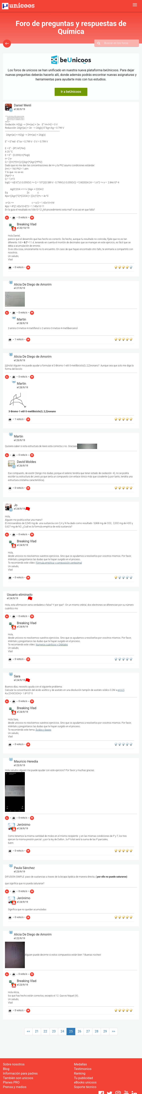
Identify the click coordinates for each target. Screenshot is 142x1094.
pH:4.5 (121, 690)
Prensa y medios (14, 1087)
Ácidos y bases (43, 729)
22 (45, 1031)
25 (71, 1031)
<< (28, 1031)
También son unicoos (18, 1078)
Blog (6, 1069)
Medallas (80, 1064)
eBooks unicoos (85, 1082)
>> (113, 1031)
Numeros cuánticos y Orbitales (52, 644)
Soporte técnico (85, 1087)
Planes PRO (11, 1082)
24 (62, 1031)
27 (88, 1031)
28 (96, 1031)
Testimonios (83, 1069)
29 (105, 1031)
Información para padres (20, 1073)
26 (79, 1031)
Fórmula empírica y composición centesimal (59, 562)
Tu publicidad (83, 1078)
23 (54, 1031)
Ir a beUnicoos (71, 92)
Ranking (79, 1073)
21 (37, 1031)
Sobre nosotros (14, 1064)
